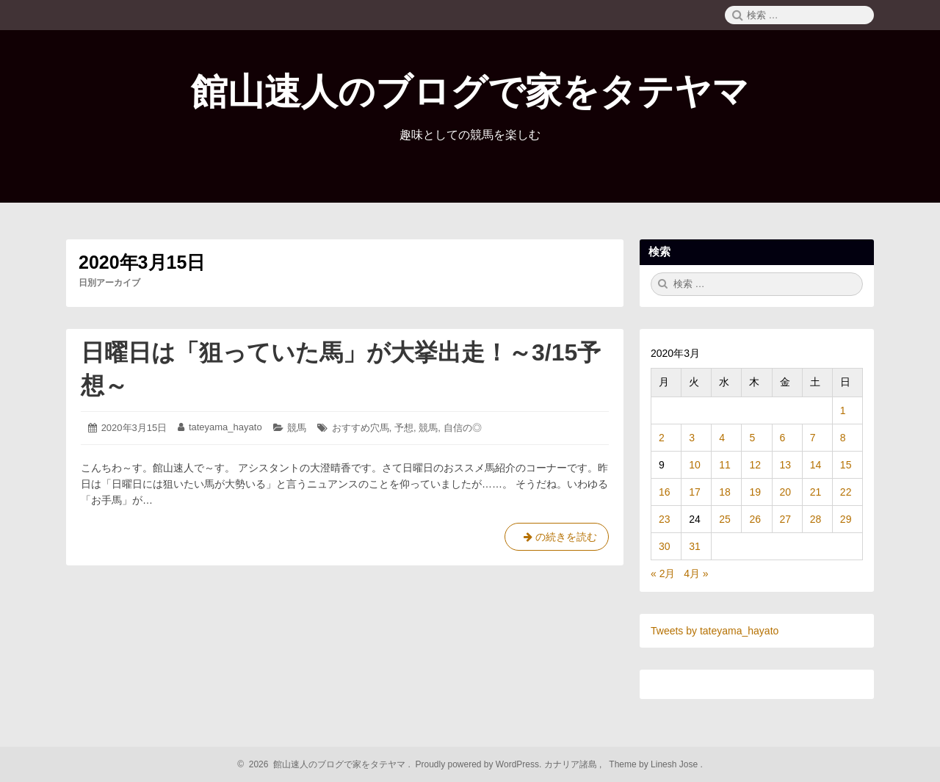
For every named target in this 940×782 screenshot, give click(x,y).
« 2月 (663, 573)
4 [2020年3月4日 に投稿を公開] (722, 438)
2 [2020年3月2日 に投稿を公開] (662, 438)
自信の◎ (463, 427)
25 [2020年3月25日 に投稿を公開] (725, 519)
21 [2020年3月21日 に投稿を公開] (816, 492)
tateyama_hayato (225, 426)
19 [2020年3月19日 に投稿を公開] (755, 492)
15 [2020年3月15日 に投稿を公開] (846, 465)
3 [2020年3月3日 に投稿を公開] (692, 438)
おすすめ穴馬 (360, 427)
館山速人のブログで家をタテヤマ (470, 91)
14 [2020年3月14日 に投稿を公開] (816, 465)
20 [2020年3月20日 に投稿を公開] (786, 492)
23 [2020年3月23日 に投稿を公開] (664, 519)
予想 (403, 427)
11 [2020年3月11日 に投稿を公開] (725, 465)
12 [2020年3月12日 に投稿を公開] (755, 465)
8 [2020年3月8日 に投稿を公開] (843, 438)
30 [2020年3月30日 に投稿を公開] (664, 546)
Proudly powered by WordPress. (478, 764)
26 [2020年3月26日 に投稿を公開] (755, 519)
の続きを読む (556, 540)
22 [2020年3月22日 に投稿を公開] (846, 492)
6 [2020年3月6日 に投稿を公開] (783, 438)
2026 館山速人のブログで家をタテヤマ (325, 764)
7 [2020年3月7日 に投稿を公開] (813, 438)
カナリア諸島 (571, 764)
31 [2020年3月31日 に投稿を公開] (695, 546)
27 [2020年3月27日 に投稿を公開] (786, 519)
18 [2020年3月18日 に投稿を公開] (725, 492)
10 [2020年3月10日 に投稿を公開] (695, 465)
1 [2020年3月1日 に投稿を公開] (843, 410)
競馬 (296, 427)
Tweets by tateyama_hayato (714, 631)
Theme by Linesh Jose (655, 764)
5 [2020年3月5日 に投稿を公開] (752, 438)
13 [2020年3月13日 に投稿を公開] (786, 465)
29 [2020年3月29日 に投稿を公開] (846, 519)
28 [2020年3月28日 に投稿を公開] (816, 519)
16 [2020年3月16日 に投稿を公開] (664, 492)
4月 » (696, 573)
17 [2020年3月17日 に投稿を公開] (695, 492)
